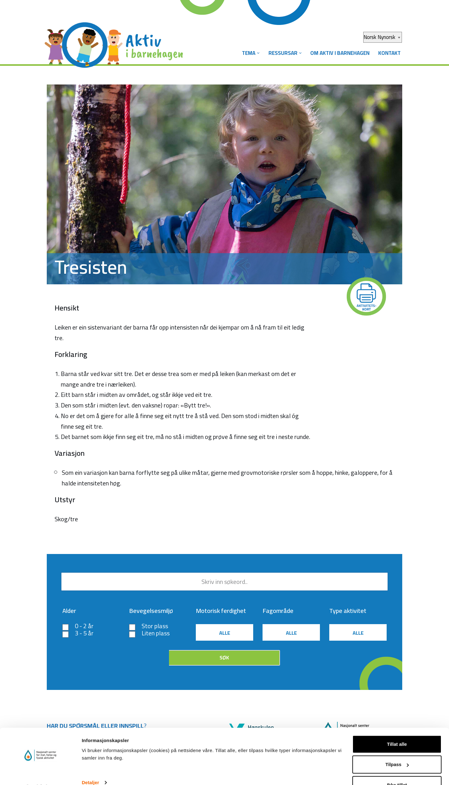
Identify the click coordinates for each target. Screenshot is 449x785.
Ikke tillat (397, 768)
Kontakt (389, 53)
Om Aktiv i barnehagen (339, 53)
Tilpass (397, 748)
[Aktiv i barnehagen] (115, 40)
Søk (224, 658)
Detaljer (90, 765)
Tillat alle (397, 727)
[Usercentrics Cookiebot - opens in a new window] (40, 773)
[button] (257, 53)
